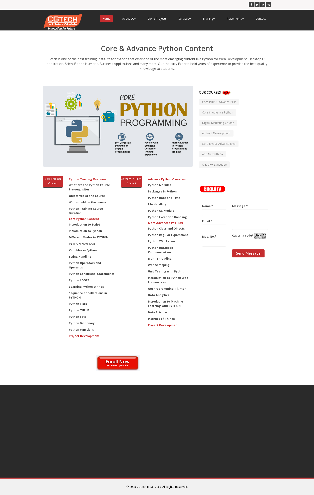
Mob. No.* (209, 236)
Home (106, 18)
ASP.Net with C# (212, 154)
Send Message (248, 253)
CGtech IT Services (149, 487)
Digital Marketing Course (218, 123)
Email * (207, 221)
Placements (235, 18)
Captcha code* (243, 235)
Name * (207, 206)
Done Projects (157, 18)
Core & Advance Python (217, 112)
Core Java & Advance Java (218, 144)
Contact (261, 18)
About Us (129, 18)
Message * (240, 206)
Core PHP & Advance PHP (219, 102)
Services (184, 18)
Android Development (216, 133)
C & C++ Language (214, 164)
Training (209, 18)
